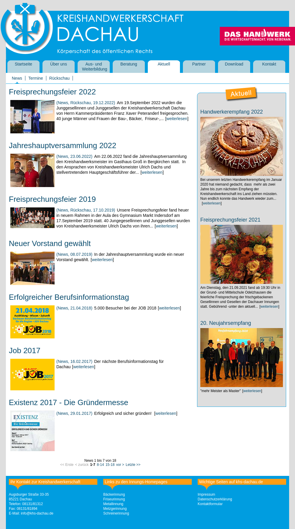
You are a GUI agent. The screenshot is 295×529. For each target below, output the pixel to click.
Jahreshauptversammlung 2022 (62, 145)
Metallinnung (113, 504)
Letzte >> (133, 465)
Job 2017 (24, 350)
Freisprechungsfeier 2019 (52, 199)
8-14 (100, 465)
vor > (120, 465)
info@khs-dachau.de (37, 513)
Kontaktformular (210, 504)
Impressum (206, 494)
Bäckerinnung (114, 494)
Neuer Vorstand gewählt (50, 243)
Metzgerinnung (115, 509)
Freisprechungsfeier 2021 (230, 220)
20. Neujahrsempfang (225, 323)
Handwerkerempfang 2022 (231, 112)
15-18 (110, 465)
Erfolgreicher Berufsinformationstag (69, 297)
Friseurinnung (114, 499)
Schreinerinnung (116, 513)
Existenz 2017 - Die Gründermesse (68, 402)
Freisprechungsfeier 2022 (52, 91)
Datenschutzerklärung (215, 499)
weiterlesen (176, 118)
